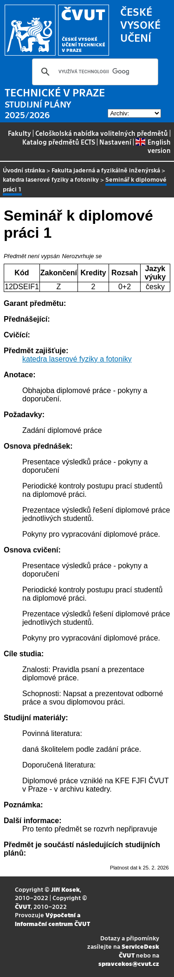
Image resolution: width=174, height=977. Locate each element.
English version (152, 146)
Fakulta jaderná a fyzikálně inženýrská (106, 169)
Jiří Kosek (65, 889)
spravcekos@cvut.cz (128, 963)
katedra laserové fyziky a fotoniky (51, 179)
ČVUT (23, 906)
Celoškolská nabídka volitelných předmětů (101, 133)
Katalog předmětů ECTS (58, 142)
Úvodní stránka (24, 169)
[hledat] (93, 71)
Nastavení (115, 142)
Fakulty (19, 133)
